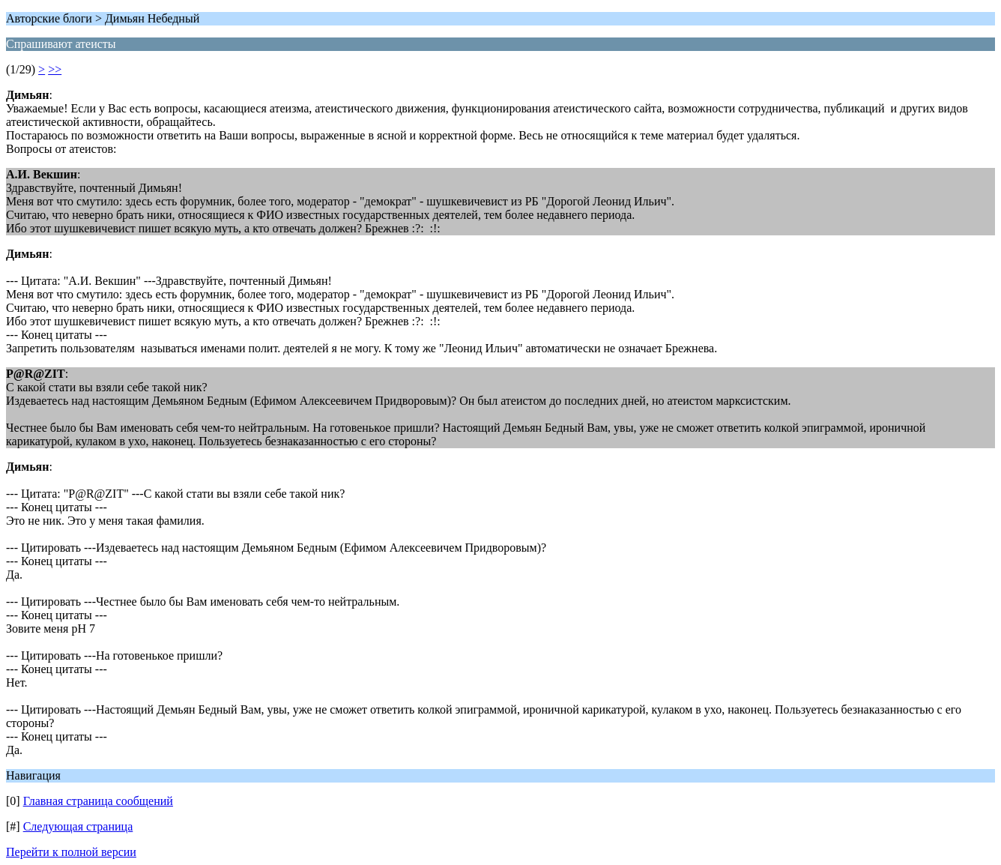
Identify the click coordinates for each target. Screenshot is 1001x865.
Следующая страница (78, 826)
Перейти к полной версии (71, 852)
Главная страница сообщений (98, 801)
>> (54, 69)
